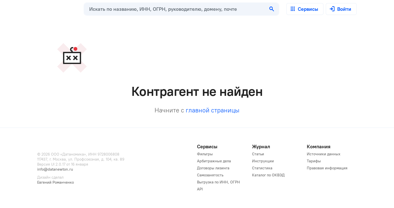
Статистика (262, 168)
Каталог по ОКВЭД (268, 175)
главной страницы (212, 110)
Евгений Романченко (55, 182)
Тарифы (314, 161)
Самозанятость (210, 175)
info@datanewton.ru (55, 169)
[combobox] (174, 9)
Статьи (258, 154)
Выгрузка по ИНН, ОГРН (218, 182)
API (200, 189)
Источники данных (323, 154)
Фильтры (205, 154)
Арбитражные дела (214, 161)
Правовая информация (327, 168)
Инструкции (263, 161)
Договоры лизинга (213, 168)
